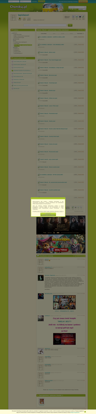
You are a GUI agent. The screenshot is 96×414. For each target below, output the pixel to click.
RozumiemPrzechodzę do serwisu (48, 214)
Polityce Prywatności (75, 412)
